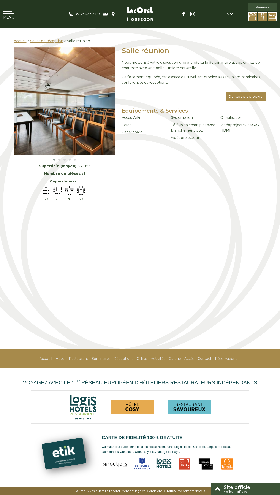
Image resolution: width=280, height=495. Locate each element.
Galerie (175, 359)
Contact (205, 359)
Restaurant (78, 359)
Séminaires (101, 359)
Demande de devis (246, 96)
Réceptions (123, 359)
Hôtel (60, 359)
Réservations (226, 359)
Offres (142, 359)
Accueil (20, 41)
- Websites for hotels (184, 491)
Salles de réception (46, 41)
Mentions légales (133, 491)
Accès (189, 359)
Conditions (154, 491)
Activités (158, 359)
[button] (54, 159)
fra (225, 14)
